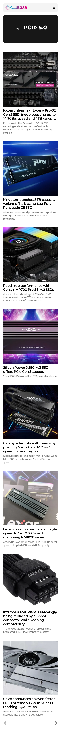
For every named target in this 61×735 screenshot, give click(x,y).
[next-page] (56, 723)
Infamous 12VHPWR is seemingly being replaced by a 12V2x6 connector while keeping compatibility (30, 618)
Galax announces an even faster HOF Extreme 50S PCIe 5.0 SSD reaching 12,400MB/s (29, 703)
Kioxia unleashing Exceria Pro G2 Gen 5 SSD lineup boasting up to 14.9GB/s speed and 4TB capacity (29, 114)
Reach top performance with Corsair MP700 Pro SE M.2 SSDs (28, 288)
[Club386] (16, 7)
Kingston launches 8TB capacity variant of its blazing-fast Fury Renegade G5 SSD (29, 204)
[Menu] (54, 7)
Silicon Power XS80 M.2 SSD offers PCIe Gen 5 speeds (25, 370)
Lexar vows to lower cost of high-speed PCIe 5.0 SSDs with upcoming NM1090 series (30, 533)
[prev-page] (5, 723)
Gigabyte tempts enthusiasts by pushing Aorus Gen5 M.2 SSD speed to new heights (29, 447)
